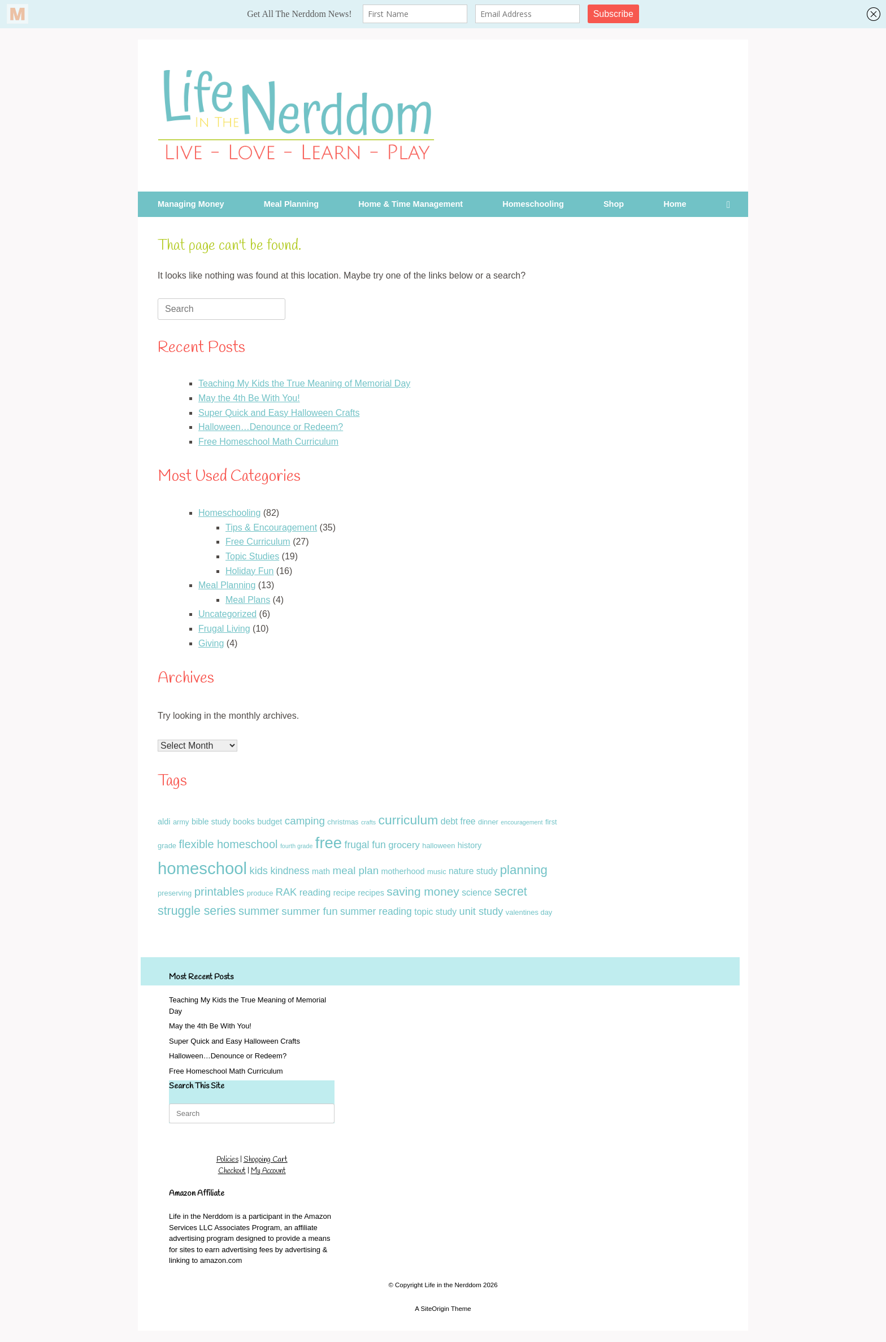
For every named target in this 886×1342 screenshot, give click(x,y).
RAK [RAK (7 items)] (286, 892)
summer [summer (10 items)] (258, 911)
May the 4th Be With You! (249, 398)
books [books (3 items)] (243, 821)
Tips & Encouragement (271, 527)
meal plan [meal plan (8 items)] (356, 870)
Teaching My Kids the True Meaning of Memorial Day (304, 383)
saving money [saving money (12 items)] (422, 891)
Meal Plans (247, 600)
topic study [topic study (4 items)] (435, 912)
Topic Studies (252, 556)
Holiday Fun (249, 571)
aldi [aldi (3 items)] (164, 821)
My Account (268, 1171)
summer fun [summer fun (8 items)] (309, 911)
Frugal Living (224, 628)
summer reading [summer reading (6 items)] (376, 911)
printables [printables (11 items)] (219, 891)
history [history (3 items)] (469, 845)
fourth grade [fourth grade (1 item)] (296, 845)
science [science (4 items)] (477, 892)
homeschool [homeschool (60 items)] (202, 868)
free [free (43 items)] (328, 843)
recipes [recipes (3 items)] (371, 892)
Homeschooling (533, 204)
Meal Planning (291, 204)
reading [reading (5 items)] (315, 892)
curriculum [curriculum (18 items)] (408, 820)
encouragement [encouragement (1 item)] (521, 822)
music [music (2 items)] (436, 871)
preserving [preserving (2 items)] (175, 893)
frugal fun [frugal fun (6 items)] (365, 844)
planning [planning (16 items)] (524, 870)
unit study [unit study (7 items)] (481, 911)
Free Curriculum (257, 541)
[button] (731, 204)
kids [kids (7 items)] (259, 870)
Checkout (232, 1171)
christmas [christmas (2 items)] (342, 822)
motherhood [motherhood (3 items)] (403, 871)
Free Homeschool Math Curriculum (268, 441)
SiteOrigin (434, 1308)
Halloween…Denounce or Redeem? (270, 427)
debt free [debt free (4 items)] (458, 821)
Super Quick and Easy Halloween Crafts (278, 413)
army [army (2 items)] (181, 822)
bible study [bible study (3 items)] (211, 821)
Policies (227, 1160)
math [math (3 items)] (321, 871)
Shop (613, 204)
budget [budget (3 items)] (269, 821)
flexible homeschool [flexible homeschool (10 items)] (228, 844)
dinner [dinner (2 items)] (488, 822)
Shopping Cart (266, 1160)
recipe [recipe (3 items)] (344, 892)
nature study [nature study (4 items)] (473, 871)
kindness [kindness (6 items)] (289, 870)
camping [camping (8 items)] (305, 821)
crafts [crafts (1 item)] (368, 822)
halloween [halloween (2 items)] (438, 845)
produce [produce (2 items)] (260, 893)
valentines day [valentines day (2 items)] (529, 912)
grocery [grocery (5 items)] (404, 845)
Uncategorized (227, 614)
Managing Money (191, 204)
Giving (211, 643)
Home (674, 204)
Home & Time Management (410, 204)
